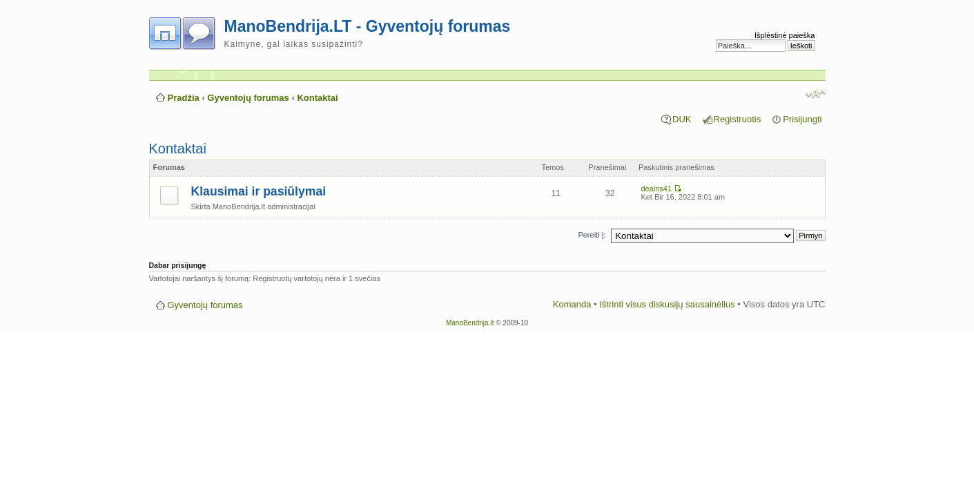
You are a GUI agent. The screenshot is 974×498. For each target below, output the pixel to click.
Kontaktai (317, 98)
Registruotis (737, 119)
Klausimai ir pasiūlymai (259, 191)
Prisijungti (802, 119)
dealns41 (656, 188)
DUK (681, 119)
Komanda (572, 304)
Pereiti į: (591, 235)
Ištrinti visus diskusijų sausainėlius (667, 304)
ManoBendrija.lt (470, 323)
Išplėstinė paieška (784, 35)
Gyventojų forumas (248, 98)
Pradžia (183, 98)
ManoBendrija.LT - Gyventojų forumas (367, 26)
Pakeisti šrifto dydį (816, 94)
